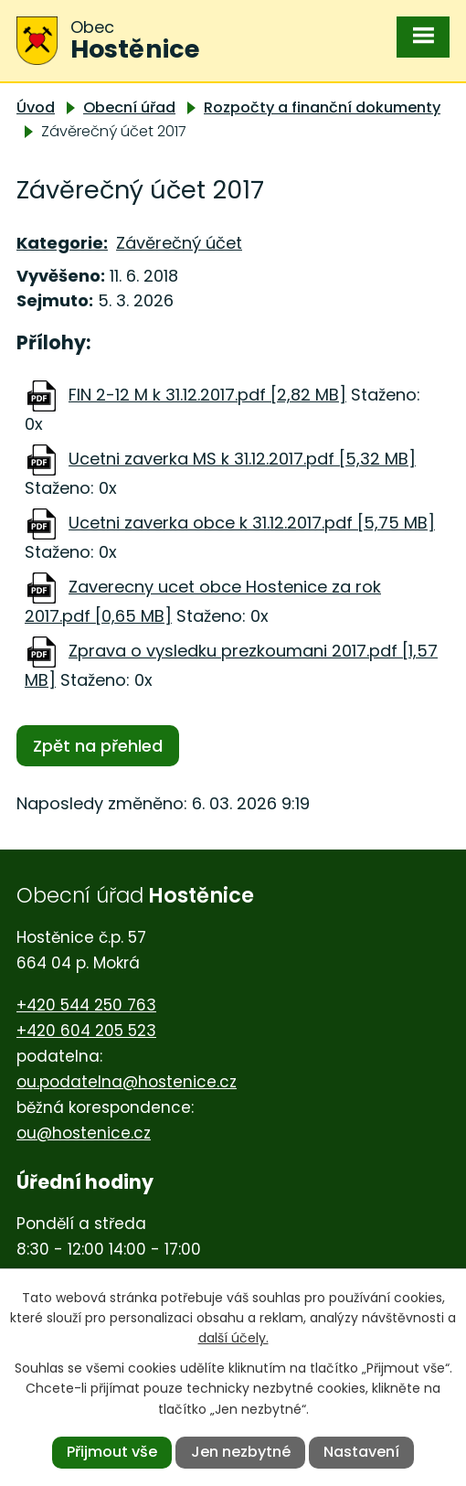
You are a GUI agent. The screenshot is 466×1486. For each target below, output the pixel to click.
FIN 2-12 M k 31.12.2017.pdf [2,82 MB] (207, 394)
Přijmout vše (112, 1451)
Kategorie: (62, 242)
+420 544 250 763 (86, 1005)
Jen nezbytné (241, 1451)
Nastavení (361, 1451)
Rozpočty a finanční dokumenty (322, 107)
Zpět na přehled (98, 745)
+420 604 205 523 (86, 1031)
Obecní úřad (129, 107)
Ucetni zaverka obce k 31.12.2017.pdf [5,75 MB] (252, 522)
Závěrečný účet (179, 242)
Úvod (35, 107)
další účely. (233, 1338)
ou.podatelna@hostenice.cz (126, 1082)
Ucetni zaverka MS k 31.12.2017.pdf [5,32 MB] (242, 458)
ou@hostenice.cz (83, 1133)
